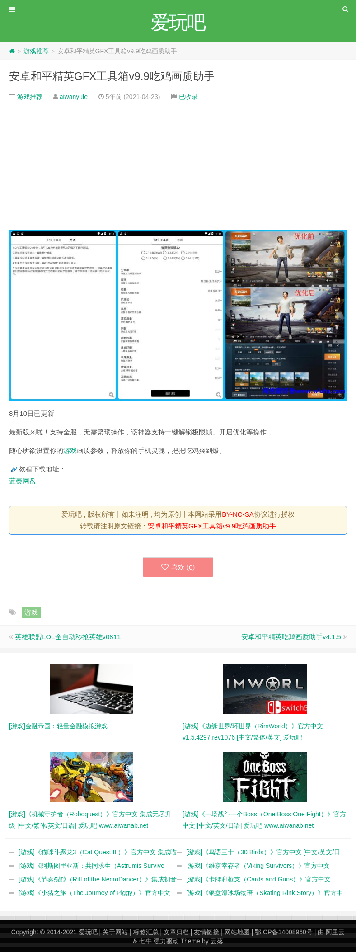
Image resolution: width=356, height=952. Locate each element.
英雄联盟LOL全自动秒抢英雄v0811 (68, 637)
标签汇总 (146, 932)
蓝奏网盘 (22, 481)
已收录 (188, 96)
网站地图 (237, 932)
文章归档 (176, 932)
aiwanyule (74, 96)
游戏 (70, 450)
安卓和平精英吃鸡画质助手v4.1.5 (291, 637)
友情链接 (206, 932)
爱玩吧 (88, 932)
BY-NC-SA (237, 514)
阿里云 (335, 932)
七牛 (145, 941)
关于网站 (115, 932)
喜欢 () (178, 567)
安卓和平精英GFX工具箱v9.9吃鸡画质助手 (112, 76)
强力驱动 (166, 941)
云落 (217, 941)
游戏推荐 (36, 51)
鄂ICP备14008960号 (284, 932)
